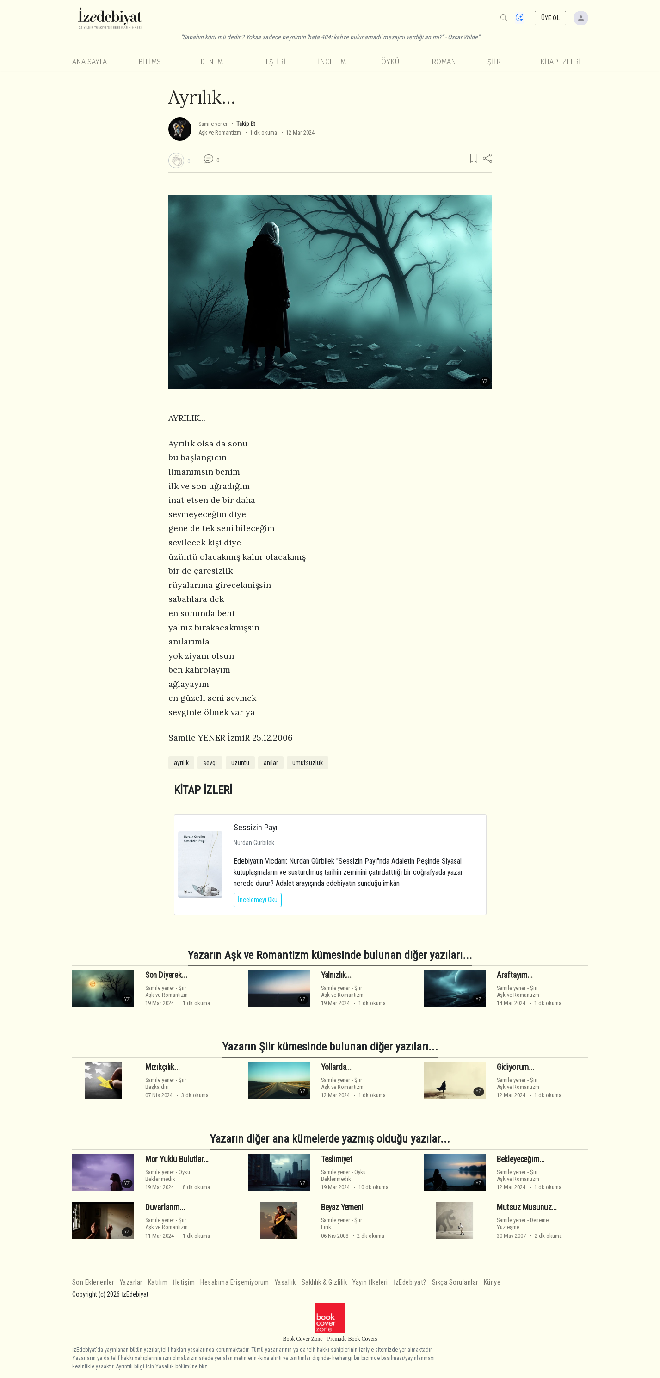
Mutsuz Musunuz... (527, 1207)
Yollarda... (336, 1067)
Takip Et (245, 123)
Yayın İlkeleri (370, 1282)
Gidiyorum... (515, 1067)
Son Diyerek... (166, 975)
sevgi (210, 762)
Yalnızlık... (336, 975)
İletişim (184, 1282)
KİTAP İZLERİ (560, 61)
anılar (271, 762)
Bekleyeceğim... (520, 1159)
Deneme (213, 61)
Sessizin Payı (256, 827)
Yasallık (285, 1282)
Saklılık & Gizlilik (324, 1282)
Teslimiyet (336, 1159)
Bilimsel (153, 61)
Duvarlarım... (165, 1207)
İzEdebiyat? (409, 1282)
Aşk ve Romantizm (219, 132)
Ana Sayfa (89, 61)
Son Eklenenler (93, 1282)
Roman (444, 61)
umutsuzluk (307, 762)
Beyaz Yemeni (342, 1207)
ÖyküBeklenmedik (167, 1175)
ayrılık (181, 762)
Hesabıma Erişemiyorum (234, 1282)
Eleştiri (272, 61)
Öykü (390, 61)
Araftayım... (515, 975)
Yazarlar (131, 1282)
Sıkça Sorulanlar (455, 1282)
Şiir (494, 61)
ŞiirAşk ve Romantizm (166, 991)
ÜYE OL (550, 18)
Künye (492, 1282)
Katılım (158, 1282)
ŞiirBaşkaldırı (165, 1083)
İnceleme (334, 61)
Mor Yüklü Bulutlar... (177, 1159)
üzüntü (240, 762)
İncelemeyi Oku (258, 899)
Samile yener (213, 123)
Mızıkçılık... (162, 1067)
